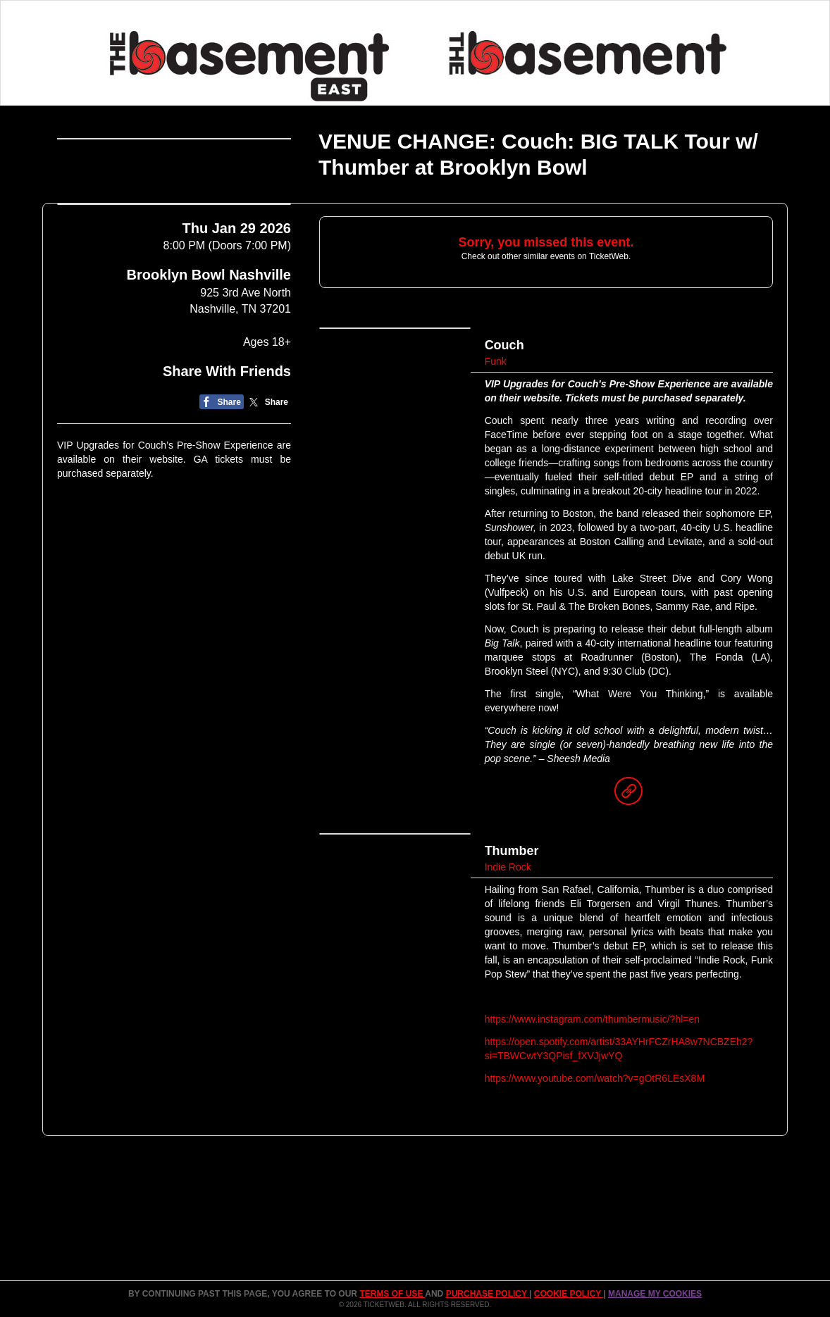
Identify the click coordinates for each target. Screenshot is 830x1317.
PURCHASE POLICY (487, 1294)
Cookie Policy (568, 1294)
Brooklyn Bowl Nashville (209, 441)
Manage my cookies (655, 1294)
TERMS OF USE (392, 1294)
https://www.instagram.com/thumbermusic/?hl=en (592, 1019)
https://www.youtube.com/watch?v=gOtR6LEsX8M (595, 1078)
